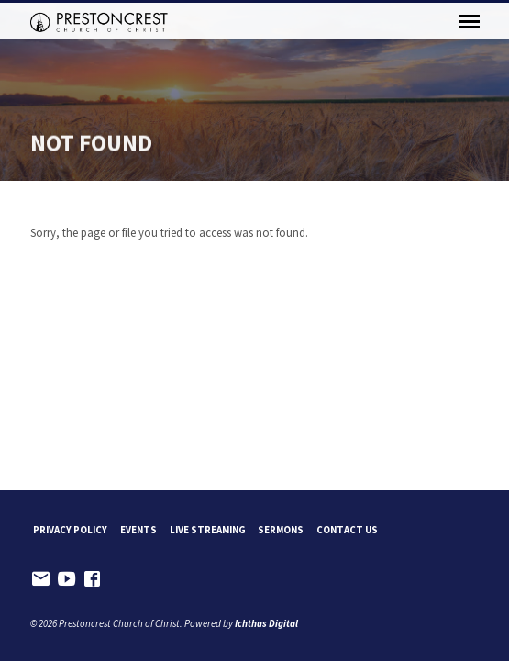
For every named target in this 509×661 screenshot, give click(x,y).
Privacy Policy (70, 529)
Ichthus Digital (266, 623)
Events (138, 529)
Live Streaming (208, 529)
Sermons (281, 529)
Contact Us (347, 529)
